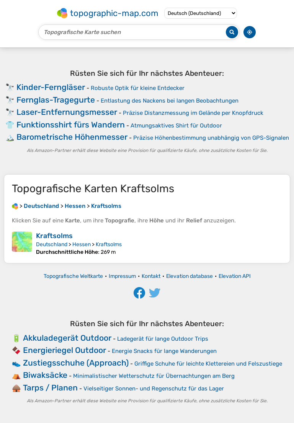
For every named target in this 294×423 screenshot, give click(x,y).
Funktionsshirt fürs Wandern (70, 124)
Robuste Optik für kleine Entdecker (138, 88)
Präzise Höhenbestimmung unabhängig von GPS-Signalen (211, 137)
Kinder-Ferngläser (50, 87)
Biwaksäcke (45, 375)
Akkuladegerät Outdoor (67, 338)
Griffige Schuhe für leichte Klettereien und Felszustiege (208, 363)
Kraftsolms (54, 236)
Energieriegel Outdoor (64, 350)
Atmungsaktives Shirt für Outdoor (176, 125)
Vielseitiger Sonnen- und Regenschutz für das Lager (153, 388)
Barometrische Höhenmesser (71, 137)
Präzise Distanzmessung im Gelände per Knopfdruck (193, 112)
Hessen (81, 244)
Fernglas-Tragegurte (55, 100)
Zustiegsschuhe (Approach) (76, 362)
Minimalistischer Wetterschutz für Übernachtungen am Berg (154, 375)
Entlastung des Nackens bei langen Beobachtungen (169, 100)
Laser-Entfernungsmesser (66, 112)
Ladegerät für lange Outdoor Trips (162, 338)
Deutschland (51, 244)
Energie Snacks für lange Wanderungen (164, 351)
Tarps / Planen (50, 387)
